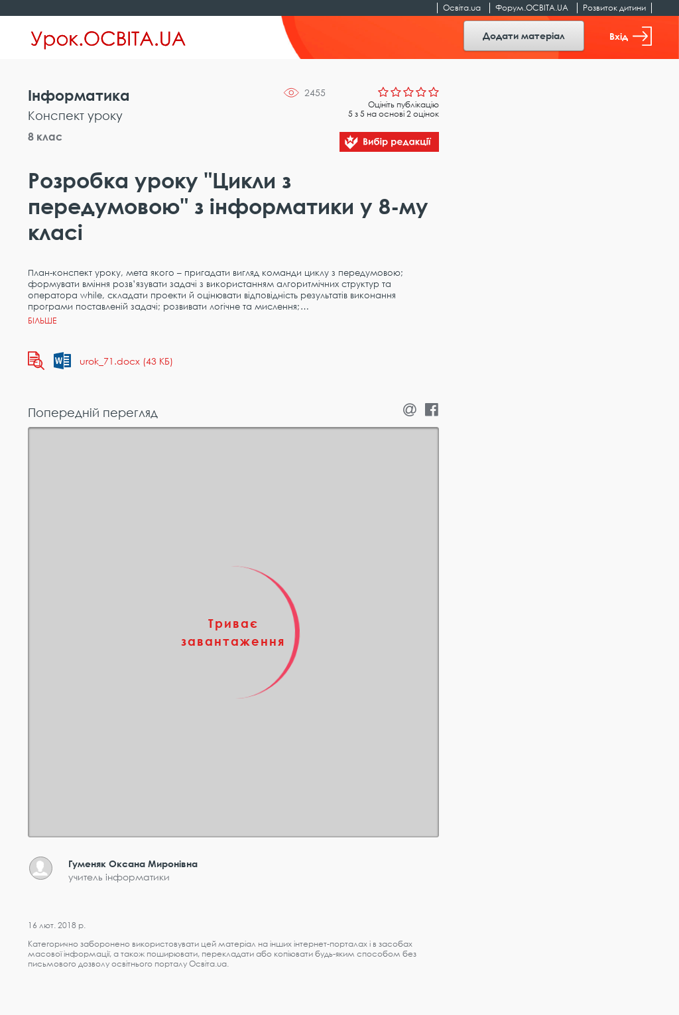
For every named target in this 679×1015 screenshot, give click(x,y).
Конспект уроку (75, 115)
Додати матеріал (524, 35)
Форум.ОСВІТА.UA (531, 8)
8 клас (45, 136)
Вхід (630, 36)
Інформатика (79, 95)
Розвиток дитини (614, 8)
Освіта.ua (462, 8)
